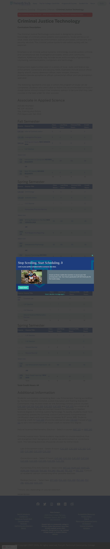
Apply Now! (23, 287)
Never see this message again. (55, 294)
